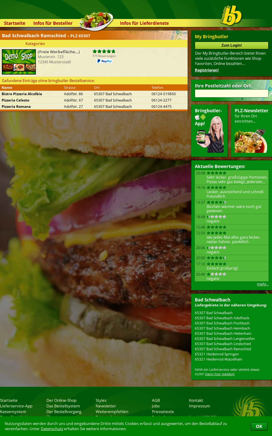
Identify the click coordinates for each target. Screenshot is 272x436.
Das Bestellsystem (63, 406)
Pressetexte (163, 411)
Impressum (199, 406)
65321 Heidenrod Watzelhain (218, 359)
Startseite (14, 23)
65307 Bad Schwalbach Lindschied (223, 343)
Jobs (156, 406)
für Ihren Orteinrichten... (251, 130)
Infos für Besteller (53, 23)
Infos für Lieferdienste (144, 23)
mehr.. (262, 284)
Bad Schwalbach (212, 300)
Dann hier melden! (220, 374)
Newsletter (106, 406)
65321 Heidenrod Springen (217, 354)
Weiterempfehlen (112, 411)
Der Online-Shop (61, 400)
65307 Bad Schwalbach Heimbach (222, 328)
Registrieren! (207, 70)
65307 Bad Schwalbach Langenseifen (225, 338)
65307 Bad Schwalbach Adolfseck (222, 318)
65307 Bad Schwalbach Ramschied (223, 348)
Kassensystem (13, 411)
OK (259, 426)
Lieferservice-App (16, 406)
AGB (156, 400)
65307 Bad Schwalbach (214, 312)
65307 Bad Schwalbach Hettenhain (223, 333)
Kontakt (196, 400)
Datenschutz (52, 428)
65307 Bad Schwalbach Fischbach (222, 323)
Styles (101, 400)
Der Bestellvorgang (63, 411)
